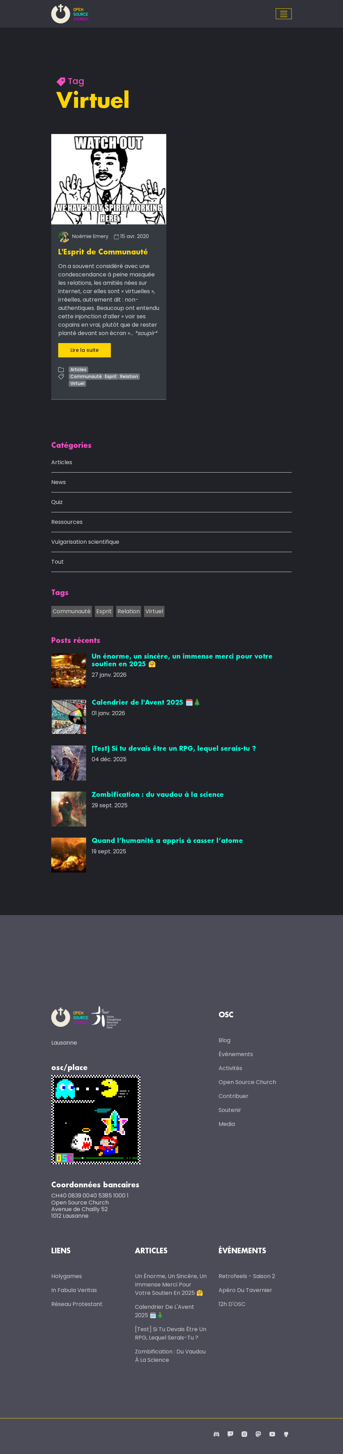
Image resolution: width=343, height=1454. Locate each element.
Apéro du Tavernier (245, 1289)
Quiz (57, 502)
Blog (224, 1040)
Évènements (236, 1054)
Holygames (66, 1275)
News (58, 482)
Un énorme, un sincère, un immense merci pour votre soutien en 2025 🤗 (171, 1283)
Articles (78, 369)
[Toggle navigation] (284, 14)
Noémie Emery (83, 236)
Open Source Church (247, 1082)
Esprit (111, 376)
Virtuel (77, 383)
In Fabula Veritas (74, 1289)
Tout (57, 562)
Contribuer (234, 1096)
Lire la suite (84, 350)
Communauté (86, 376)
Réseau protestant (76, 1303)
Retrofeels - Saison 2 (247, 1275)
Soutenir (230, 1110)
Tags (60, 593)
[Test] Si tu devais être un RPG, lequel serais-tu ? (170, 1333)
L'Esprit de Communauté (103, 252)
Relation (129, 376)
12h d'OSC (232, 1303)
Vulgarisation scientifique (85, 542)
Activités (230, 1068)
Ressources (67, 522)
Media (227, 1124)
